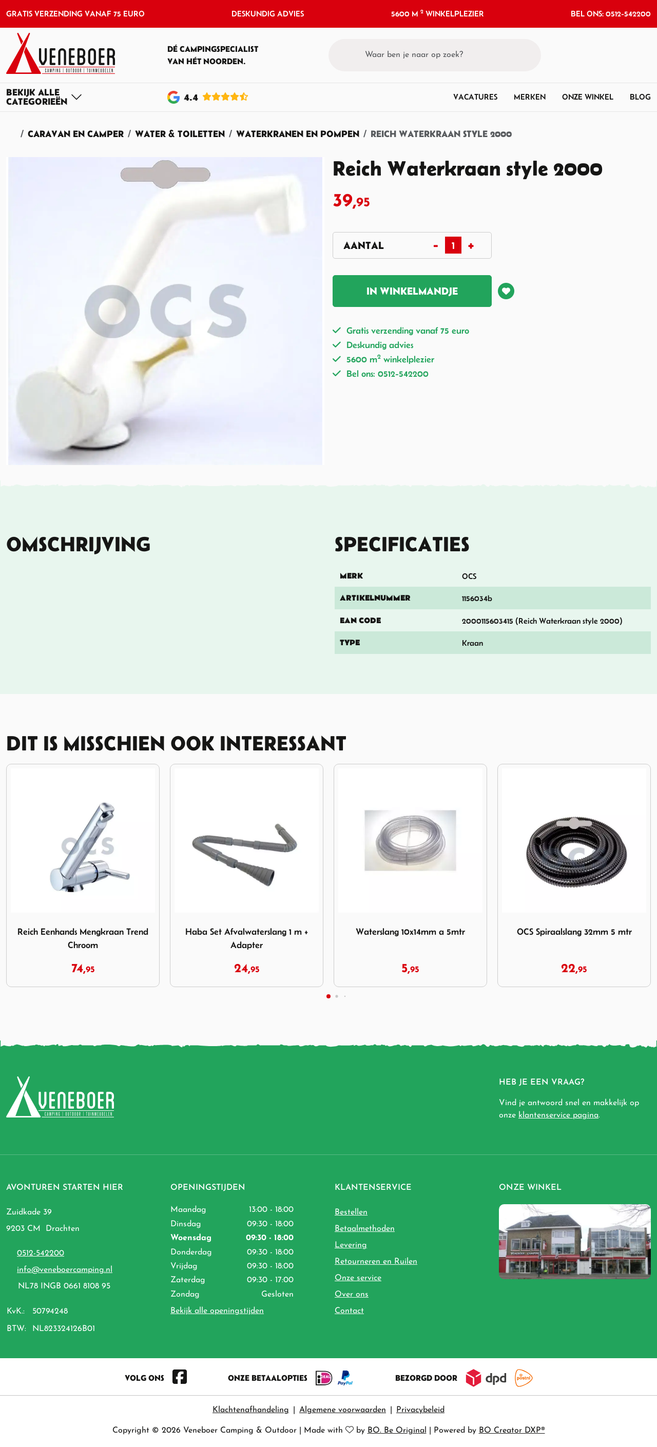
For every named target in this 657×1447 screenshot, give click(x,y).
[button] (624, 55)
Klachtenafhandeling (250, 1410)
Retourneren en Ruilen (376, 1262)
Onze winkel (587, 96)
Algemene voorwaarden (342, 1410)
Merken (530, 96)
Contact (349, 1311)
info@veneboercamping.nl (64, 1270)
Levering (351, 1245)
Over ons (352, 1294)
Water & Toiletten (180, 133)
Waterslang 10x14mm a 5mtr (410, 932)
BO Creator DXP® (512, 1430)
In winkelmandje (412, 291)
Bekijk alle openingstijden (217, 1311)
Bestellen (351, 1212)
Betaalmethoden (365, 1229)
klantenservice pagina (558, 1115)
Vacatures (475, 96)
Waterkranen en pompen (297, 133)
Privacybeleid (420, 1410)
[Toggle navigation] (44, 97)
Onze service (358, 1278)
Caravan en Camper (76, 133)
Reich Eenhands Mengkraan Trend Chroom (82, 938)
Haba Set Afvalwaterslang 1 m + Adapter (246, 938)
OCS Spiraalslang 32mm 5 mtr (574, 932)
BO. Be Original (397, 1430)
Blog (640, 96)
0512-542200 (40, 1253)
